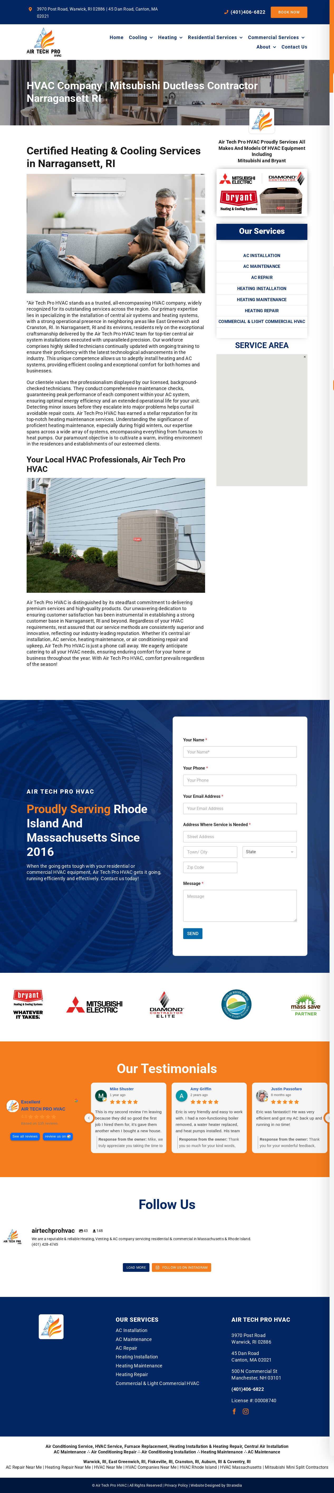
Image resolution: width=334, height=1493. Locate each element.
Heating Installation (189, 1446)
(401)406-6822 (247, 1389)
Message (193, 883)
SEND (193, 933)
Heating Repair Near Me (68, 1467)
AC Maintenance (264, 1451)
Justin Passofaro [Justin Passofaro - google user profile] (286, 1089)
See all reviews (24, 1136)
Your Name (195, 739)
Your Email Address (203, 796)
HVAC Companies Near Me (150, 1467)
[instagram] (246, 1411)
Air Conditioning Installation (169, 1451)
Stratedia (234, 1485)
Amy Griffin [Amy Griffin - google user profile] (201, 1089)
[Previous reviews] (88, 1117)
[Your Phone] (240, 780)
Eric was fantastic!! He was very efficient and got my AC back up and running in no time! (289, 1118)
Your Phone (195, 768)
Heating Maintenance (222, 1451)
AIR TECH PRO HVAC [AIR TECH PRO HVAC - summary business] (43, 1109)
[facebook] (234, 1411)
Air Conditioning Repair (114, 1451)
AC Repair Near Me (24, 1467)
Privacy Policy (176, 1485)
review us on (55, 1136)
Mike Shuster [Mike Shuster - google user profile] (122, 1089)
